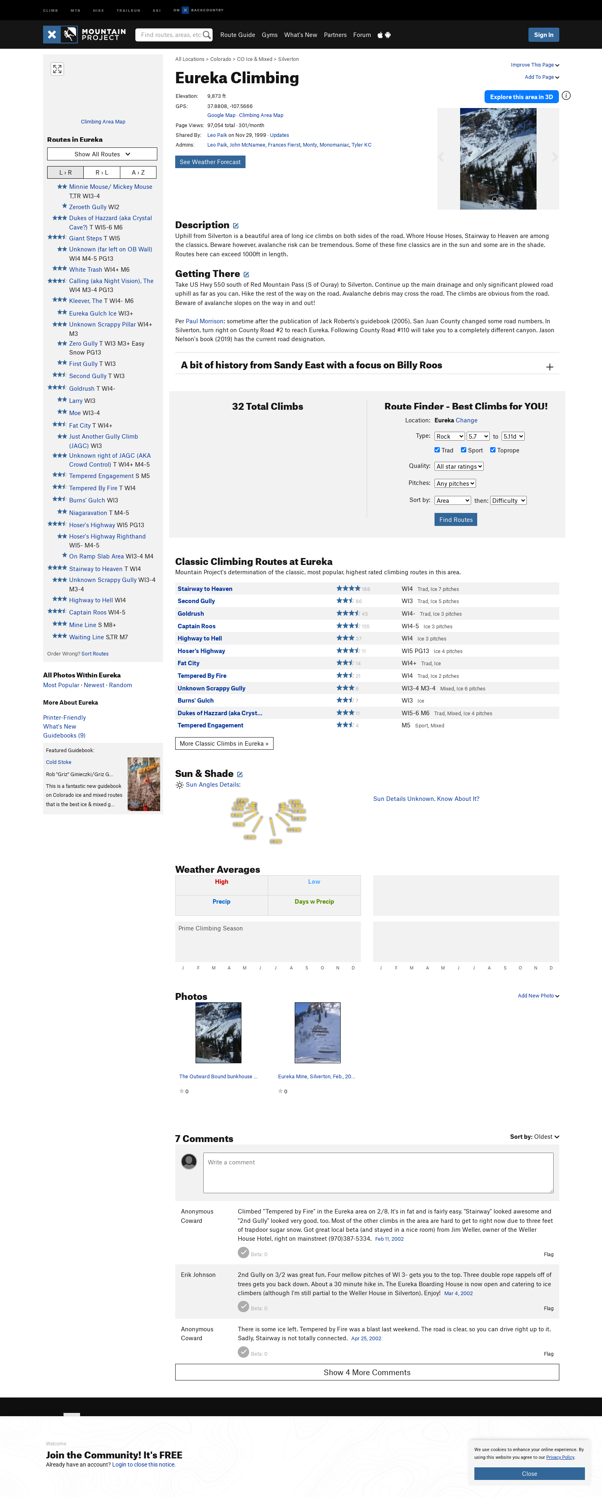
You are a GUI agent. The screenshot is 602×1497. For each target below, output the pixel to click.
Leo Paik (217, 135)
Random (120, 684)
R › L (102, 172)
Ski (157, 10)
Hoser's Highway (92, 524)
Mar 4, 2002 (458, 1293)
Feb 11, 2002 (389, 1238)
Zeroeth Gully (87, 206)
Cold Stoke (59, 762)
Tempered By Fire (93, 487)
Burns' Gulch (87, 500)
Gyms (270, 34)
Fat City (80, 425)
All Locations (189, 59)
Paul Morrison (205, 320)
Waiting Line (86, 636)
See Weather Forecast (210, 161)
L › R (65, 172)
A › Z (138, 172)
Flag (549, 1254)
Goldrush (82, 388)
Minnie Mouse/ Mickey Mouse (110, 186)
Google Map (221, 115)
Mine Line (82, 624)
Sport (472, 450)
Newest (94, 684)
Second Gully (87, 375)
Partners (335, 34)
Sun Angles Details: (268, 813)
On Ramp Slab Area (96, 556)
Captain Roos (87, 612)
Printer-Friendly (64, 717)
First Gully (83, 363)
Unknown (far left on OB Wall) (110, 249)
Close (529, 1473)
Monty (310, 144)
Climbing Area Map (103, 121)
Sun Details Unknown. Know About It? (426, 798)
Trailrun (129, 10)
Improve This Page (535, 64)
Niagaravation (88, 512)
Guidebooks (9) (64, 735)
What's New (300, 34)
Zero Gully (83, 343)
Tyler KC (362, 144)
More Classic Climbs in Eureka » (224, 743)
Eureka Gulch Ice (93, 313)
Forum (362, 34)
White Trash (85, 269)
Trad (444, 450)
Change (467, 420)
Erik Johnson (198, 1274)
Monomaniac (334, 144)
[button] (445, 159)
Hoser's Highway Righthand (107, 536)
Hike (98, 10)
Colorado (220, 59)
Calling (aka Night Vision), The (111, 280)
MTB (76, 10)
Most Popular (61, 684)
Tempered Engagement (101, 475)
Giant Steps (85, 238)
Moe (75, 412)
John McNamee (247, 144)
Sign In (544, 34)
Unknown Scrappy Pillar (102, 324)
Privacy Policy (560, 1457)
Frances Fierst (284, 144)
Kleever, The (85, 300)
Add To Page (542, 77)
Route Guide (237, 34)
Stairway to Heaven (96, 568)
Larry (76, 400)
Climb (51, 10)
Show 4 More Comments (367, 1372)
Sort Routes (95, 653)
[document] (529, 1463)
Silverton (288, 59)
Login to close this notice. (144, 1464)
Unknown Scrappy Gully (103, 579)
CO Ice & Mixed (254, 59)
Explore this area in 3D (521, 96)
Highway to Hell (91, 600)
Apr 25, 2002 (366, 1338)
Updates (279, 135)
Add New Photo (538, 995)
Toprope (504, 450)
